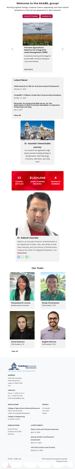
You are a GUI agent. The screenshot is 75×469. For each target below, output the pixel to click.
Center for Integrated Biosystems (19, 413)
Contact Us (46, 16)
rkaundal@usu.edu (18, 398)
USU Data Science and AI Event (43, 447)
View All (17, 115)
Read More (28, 69)
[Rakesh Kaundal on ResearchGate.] (27, 257)
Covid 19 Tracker (31, 16)
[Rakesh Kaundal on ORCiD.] (23, 257)
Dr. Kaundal (46, 408)
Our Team (45, 411)
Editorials (11, 434)
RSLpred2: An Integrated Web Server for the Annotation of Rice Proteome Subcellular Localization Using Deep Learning (37, 105)
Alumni (44, 413)
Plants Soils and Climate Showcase (44, 429)
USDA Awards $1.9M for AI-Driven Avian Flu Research (36, 86)
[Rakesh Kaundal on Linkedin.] (29, 257)
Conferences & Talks (14, 432)
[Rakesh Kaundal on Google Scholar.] (19, 257)
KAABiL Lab (17, 459)
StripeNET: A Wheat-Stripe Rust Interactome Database (37, 95)
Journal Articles (13, 429)
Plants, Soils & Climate (15, 411)
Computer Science (14, 419)
